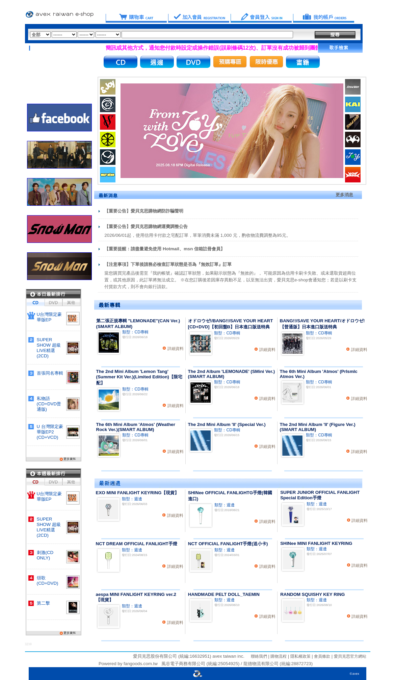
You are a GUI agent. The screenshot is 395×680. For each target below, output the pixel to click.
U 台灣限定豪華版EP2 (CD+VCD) (50, 432)
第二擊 (43, 603)
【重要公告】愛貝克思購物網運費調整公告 (146, 226)
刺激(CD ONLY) (45, 555)
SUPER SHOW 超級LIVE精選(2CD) (49, 347)
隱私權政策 (299, 656)
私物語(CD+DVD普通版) (49, 404)
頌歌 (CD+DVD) (47, 580)
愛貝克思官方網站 (350, 656)
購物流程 (278, 656)
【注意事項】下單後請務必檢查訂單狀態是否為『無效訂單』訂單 (168, 264)
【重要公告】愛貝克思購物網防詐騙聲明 (143, 210)
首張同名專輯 (50, 373)
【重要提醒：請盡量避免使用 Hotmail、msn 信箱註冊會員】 (164, 248)
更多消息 (344, 194)
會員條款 (321, 656)
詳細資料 (175, 348)
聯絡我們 (259, 656)
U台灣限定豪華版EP (49, 317)
